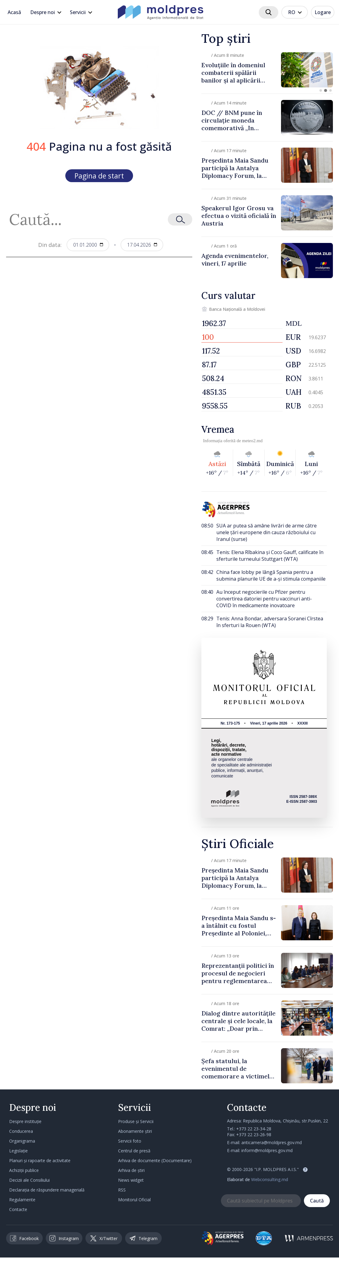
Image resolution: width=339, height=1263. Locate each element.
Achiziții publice (24, 1170)
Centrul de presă (134, 1151)
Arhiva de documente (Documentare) (155, 1160)
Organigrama (22, 1141)
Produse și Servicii (135, 1121)
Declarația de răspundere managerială (47, 1190)
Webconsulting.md (269, 1179)
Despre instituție (25, 1121)
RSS (122, 1190)
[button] (320, 90)
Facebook (24, 1238)
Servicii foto (129, 1141)
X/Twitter (103, 1238)
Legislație (18, 1151)
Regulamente (22, 1199)
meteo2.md (252, 440)
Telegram (143, 1238)
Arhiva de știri (131, 1170)
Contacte (18, 1209)
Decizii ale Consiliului (29, 1180)
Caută (317, 1200)
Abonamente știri (135, 1131)
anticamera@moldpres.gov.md (271, 1142)
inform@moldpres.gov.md (267, 1150)
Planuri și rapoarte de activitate (39, 1160)
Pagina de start (99, 176)
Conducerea (21, 1131)
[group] (267, 70)
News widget (131, 1180)
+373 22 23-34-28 (253, 1129)
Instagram (64, 1238)
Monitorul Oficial (134, 1199)
